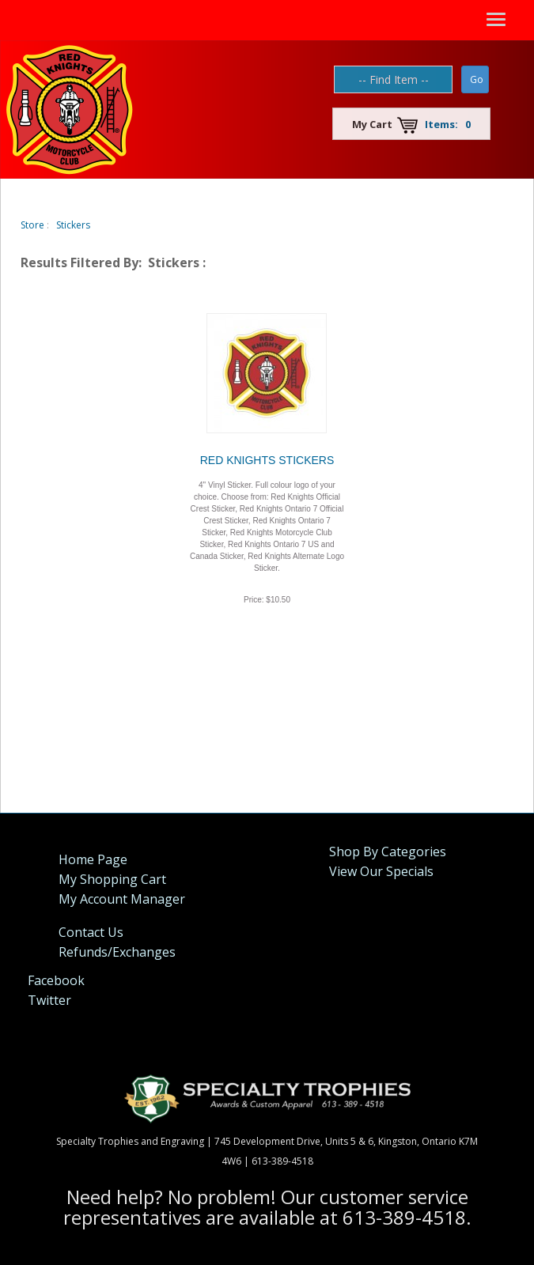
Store (32, 225)
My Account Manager (122, 899)
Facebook (56, 980)
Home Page (93, 859)
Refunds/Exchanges (117, 952)
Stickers (73, 225)
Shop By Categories (387, 851)
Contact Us (91, 932)
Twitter (49, 1000)
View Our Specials (381, 871)
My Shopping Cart (112, 879)
